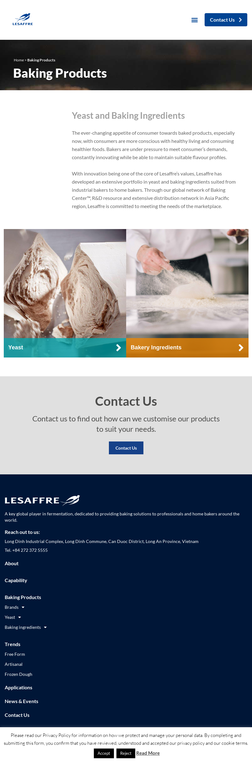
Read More (148, 753)
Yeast (13, 617)
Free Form (15, 654)
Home (19, 60)
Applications (18, 687)
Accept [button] (104, 753)
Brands (14, 607)
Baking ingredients (26, 627)
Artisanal (14, 664)
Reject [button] (125, 753)
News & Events (21, 701)
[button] (195, 20)
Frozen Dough (18, 674)
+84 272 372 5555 (30, 550)
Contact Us (126, 448)
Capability (16, 580)
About (12, 563)
